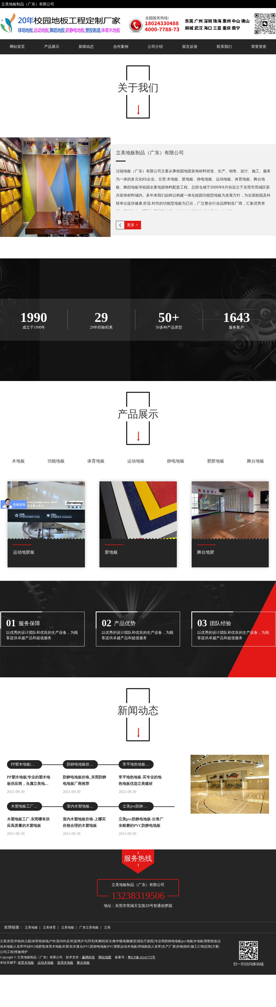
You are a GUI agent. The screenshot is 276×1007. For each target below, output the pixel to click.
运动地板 (135, 547)
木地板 (18, 547)
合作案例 (120, 47)
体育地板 (96, 547)
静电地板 (175, 547)
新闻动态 (86, 47)
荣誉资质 (258, 47)
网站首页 (17, 47)
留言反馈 (189, 47)
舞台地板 (255, 547)
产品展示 (51, 47)
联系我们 (224, 47)
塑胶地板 (215, 547)
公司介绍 (155, 47)
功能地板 (56, 547)
